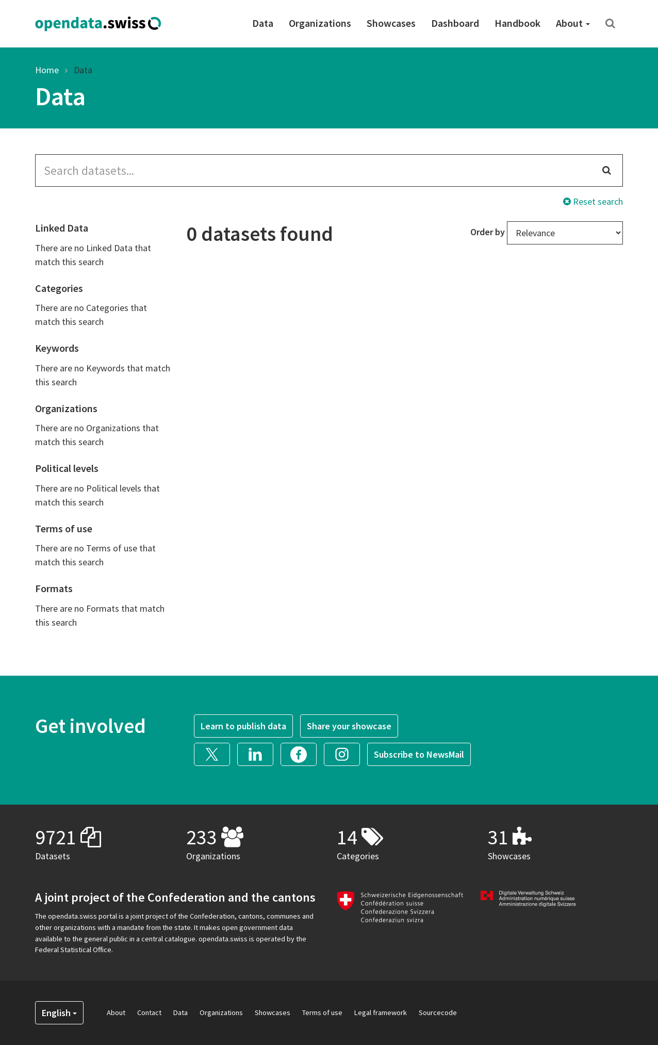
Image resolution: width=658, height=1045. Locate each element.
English (59, 1013)
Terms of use (322, 1012)
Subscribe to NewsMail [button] (419, 754)
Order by (487, 232)
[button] (215, 753)
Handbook (517, 23)
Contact (149, 1012)
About (573, 23)
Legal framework (380, 1012)
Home (47, 70)
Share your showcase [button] (349, 726)
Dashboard (455, 23)
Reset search (593, 201)
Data (262, 23)
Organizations (320, 23)
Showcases (391, 23)
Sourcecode (438, 1012)
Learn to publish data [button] (243, 726)
